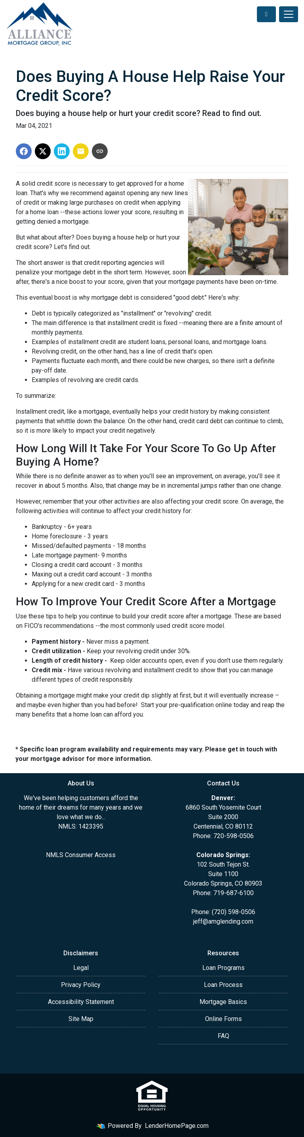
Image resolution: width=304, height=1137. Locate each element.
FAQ (223, 1036)
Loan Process (223, 985)
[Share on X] (43, 151)
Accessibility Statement (81, 1002)
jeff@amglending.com (223, 921)
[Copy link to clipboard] (100, 151)
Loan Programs (223, 968)
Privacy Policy (81, 985)
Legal (81, 968)
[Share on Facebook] (24, 151)
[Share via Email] (81, 151)
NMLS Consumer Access (81, 855)
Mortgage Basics (223, 1002)
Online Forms (223, 1019)
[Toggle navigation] (288, 14)
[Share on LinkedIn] (62, 151)
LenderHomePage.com (177, 1125)
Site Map (80, 1019)
